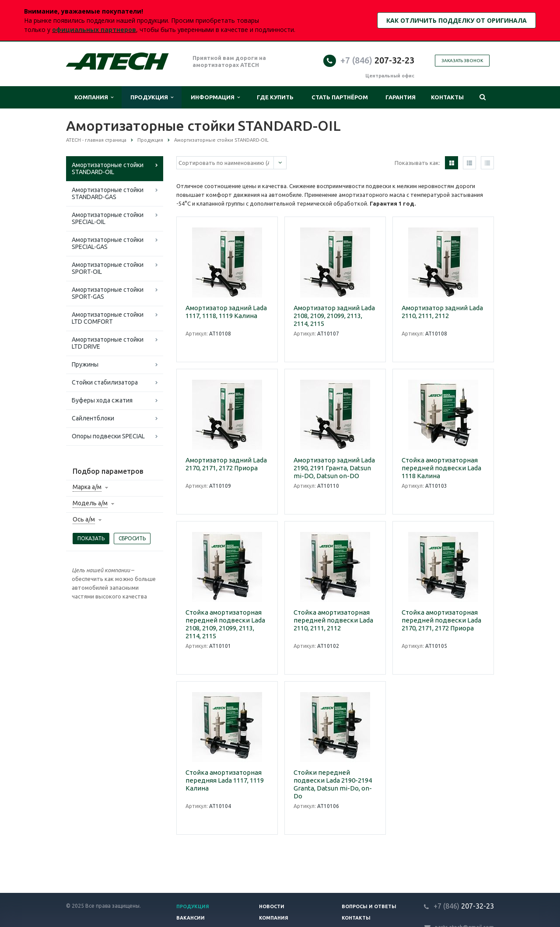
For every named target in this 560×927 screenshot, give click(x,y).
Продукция (151, 97)
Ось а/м (84, 519)
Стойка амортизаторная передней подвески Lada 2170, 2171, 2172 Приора (441, 620)
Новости (271, 906)
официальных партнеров (94, 29)
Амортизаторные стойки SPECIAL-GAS (108, 243)
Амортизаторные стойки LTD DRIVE (108, 343)
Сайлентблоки (93, 418)
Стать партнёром (340, 97)
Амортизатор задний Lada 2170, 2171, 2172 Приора (226, 464)
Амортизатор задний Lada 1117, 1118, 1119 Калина (226, 311)
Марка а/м (87, 486)
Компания (93, 97)
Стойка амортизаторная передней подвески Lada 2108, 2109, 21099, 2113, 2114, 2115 (225, 624)
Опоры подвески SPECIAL (108, 436)
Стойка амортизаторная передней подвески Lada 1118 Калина (441, 467)
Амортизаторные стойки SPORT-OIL (108, 268)
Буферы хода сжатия (102, 400)
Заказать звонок (462, 60)
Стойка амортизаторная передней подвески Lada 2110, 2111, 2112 (333, 620)
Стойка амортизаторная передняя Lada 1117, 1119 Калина (225, 780)
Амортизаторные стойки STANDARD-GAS (108, 193)
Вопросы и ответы (369, 906)
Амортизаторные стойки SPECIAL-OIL (108, 218)
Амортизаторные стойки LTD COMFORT (108, 318)
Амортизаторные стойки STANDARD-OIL (108, 168)
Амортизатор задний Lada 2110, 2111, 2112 (442, 311)
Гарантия (400, 97)
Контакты (447, 97)
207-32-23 (377, 60)
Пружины (85, 364)
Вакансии (190, 917)
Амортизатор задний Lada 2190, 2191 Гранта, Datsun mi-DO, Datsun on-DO (334, 467)
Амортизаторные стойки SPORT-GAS (108, 293)
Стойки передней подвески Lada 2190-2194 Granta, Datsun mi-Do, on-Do (333, 784)
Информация (215, 97)
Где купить (275, 97)
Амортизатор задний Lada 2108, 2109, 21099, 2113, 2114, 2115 (334, 315)
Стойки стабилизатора (105, 382)
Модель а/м (90, 503)
